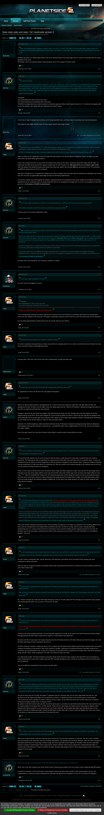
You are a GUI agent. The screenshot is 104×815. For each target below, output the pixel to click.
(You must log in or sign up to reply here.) (91, 786)
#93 (99, 488)
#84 (99, 191)
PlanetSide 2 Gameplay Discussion (19, 34)
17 (35, 38)
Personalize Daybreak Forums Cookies (85, 810)
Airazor (5, 417)
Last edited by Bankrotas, (90, 135)
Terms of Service (52, 795)
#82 (99, 113)
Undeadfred (6, 775)
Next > (39, 38)
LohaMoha (6, 286)
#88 (99, 327)
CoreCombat (37, 34)
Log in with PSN (97, 5)
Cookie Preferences (76, 795)
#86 (99, 267)
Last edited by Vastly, (91, 574)
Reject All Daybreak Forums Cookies (52, 810)
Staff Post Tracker (29, 21)
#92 (99, 438)
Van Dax (5, 88)
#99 (99, 756)
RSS (83, 795)
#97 (80, 672)
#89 (99, 352)
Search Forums (7, 25)
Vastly (5, 559)
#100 (99, 780)
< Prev (11, 38)
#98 (99, 719)
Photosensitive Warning (64, 795)
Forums (15, 21)
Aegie (4, 154)
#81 (99, 68)
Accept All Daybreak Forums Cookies (19, 810)
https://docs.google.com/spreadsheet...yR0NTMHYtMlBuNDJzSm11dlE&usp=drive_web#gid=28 (48, 763)
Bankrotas (6, 56)
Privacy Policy (42, 795)
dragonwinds (7, 371)
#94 (99, 540)
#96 (99, 608)
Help (42, 21)
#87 (99, 289)
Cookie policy (52, 813)
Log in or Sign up (84, 5)
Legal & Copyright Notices (31, 795)
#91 (99, 398)
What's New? (18, 25)
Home (6, 21)
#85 (99, 218)
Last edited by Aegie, (91, 672)
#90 (99, 375)
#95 (80, 574)
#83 (78, 135)
